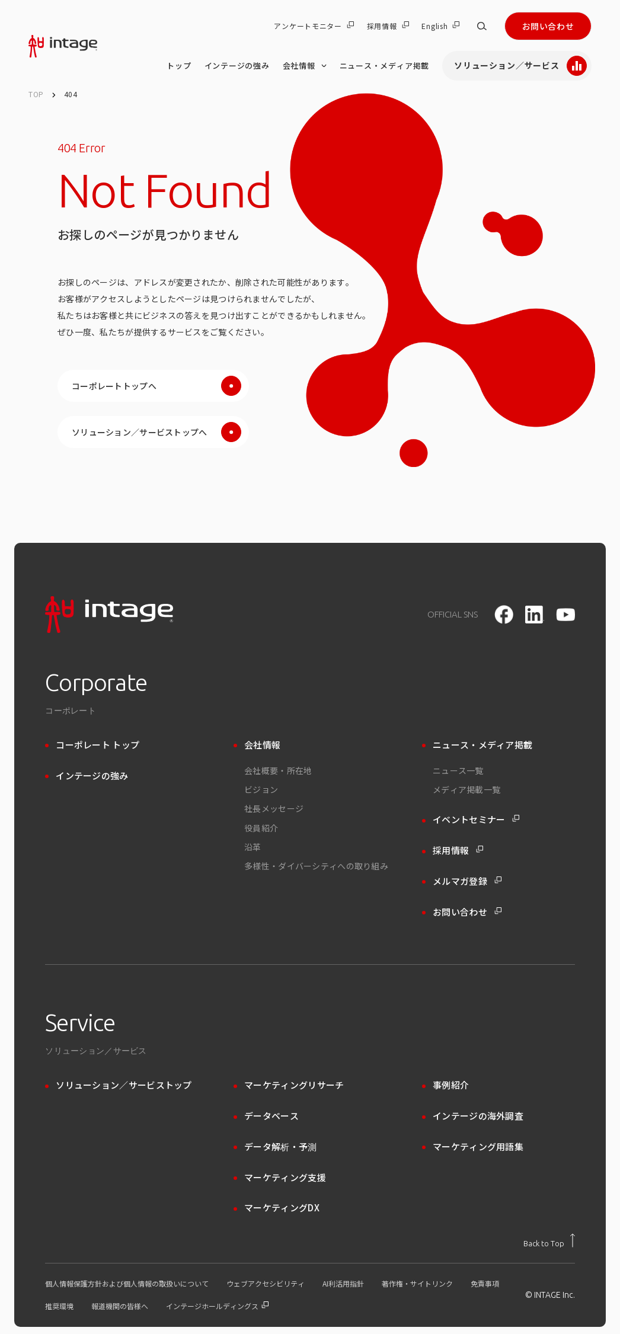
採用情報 (388, 26)
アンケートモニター (313, 26)
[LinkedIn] (534, 614)
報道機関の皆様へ (119, 1306)
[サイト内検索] (481, 26)
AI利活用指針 (343, 1283)
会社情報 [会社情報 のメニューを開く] (305, 65)
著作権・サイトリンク (417, 1283)
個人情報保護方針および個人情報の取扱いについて (127, 1283)
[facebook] (503, 614)
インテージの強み (237, 65)
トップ (179, 65)
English (440, 26)
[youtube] (565, 615)
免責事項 (485, 1283)
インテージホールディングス (217, 1306)
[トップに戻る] (549, 1240)
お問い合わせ (548, 26)
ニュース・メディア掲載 (385, 65)
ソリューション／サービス (520, 66)
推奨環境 (59, 1306)
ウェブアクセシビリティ (265, 1283)
